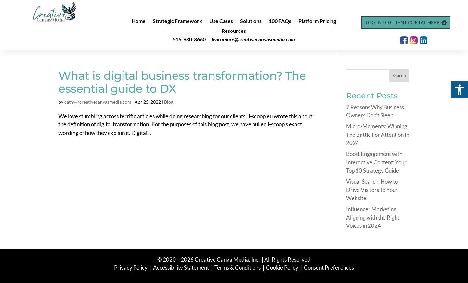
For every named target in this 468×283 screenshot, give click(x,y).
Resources (234, 31)
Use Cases (221, 21)
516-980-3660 (189, 39)
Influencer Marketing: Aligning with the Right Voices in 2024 (372, 217)
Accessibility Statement (181, 267)
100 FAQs (280, 21)
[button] (459, 89)
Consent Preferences (329, 267)
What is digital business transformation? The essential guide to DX (182, 82)
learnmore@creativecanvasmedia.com (253, 39)
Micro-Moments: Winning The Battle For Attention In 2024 (377, 134)
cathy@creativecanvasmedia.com (97, 102)
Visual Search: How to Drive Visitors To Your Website (372, 189)
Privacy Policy (131, 267)
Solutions (251, 21)
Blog (168, 102)
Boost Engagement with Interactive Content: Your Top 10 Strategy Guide (376, 162)
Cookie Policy (282, 267)
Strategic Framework (177, 21)
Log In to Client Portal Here (403, 22)
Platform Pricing (317, 21)
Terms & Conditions (237, 267)
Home (139, 21)
